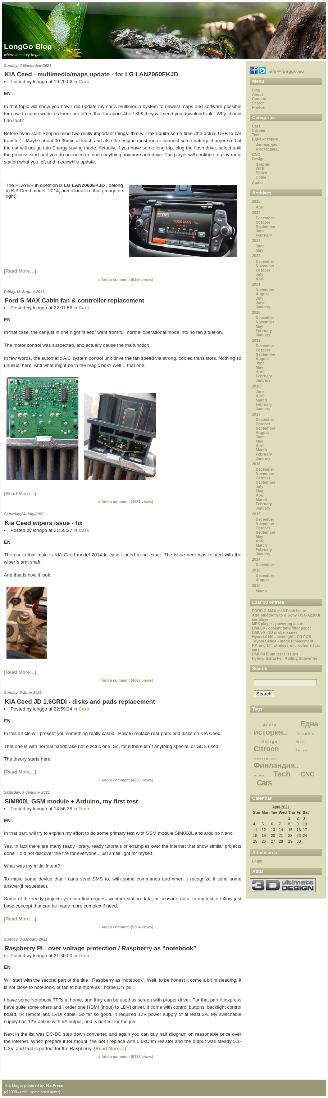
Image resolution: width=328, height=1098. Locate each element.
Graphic (263, 164)
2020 (256, 312)
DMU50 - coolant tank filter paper (281, 628)
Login (257, 861)
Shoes (261, 173)
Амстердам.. (267, 149)
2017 (256, 414)
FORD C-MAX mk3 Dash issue (279, 611)
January (263, 307)
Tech (83, 808)
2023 (256, 240)
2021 (256, 284)
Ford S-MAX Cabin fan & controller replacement (74, 300)
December (265, 218)
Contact (259, 99)
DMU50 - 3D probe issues (275, 632)
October (263, 222)
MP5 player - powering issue (277, 624)
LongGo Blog (28, 46)
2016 (256, 464)
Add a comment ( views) (127, 279)
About (257, 94)
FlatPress (54, 1085)
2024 (256, 212)
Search (258, 103)
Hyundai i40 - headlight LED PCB (281, 637)
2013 (256, 570)
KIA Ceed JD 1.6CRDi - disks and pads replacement (80, 701)
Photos (258, 107)
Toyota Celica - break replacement (282, 641)
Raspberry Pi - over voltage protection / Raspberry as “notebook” (100, 948)
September (265, 226)
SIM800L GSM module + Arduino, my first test (71, 801)
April (260, 207)
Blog (256, 90)
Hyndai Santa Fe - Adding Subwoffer (285, 658)
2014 (256, 559)
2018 (256, 386)
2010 (256, 585)
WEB (260, 168)
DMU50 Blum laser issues (275, 654)
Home (261, 177)
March (261, 400)
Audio (257, 182)
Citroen (258, 130)
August (262, 294)
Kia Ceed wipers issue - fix (43, 522)
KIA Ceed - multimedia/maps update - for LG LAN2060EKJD (91, 74)
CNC (256, 154)
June (260, 231)
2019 (256, 340)
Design (258, 159)
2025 (256, 201)
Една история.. (266, 139)
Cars (83, 81)
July (259, 274)
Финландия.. (267, 145)
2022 (256, 256)
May (259, 250)
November (265, 266)
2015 (256, 514)
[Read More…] (20, 271)
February (264, 235)
